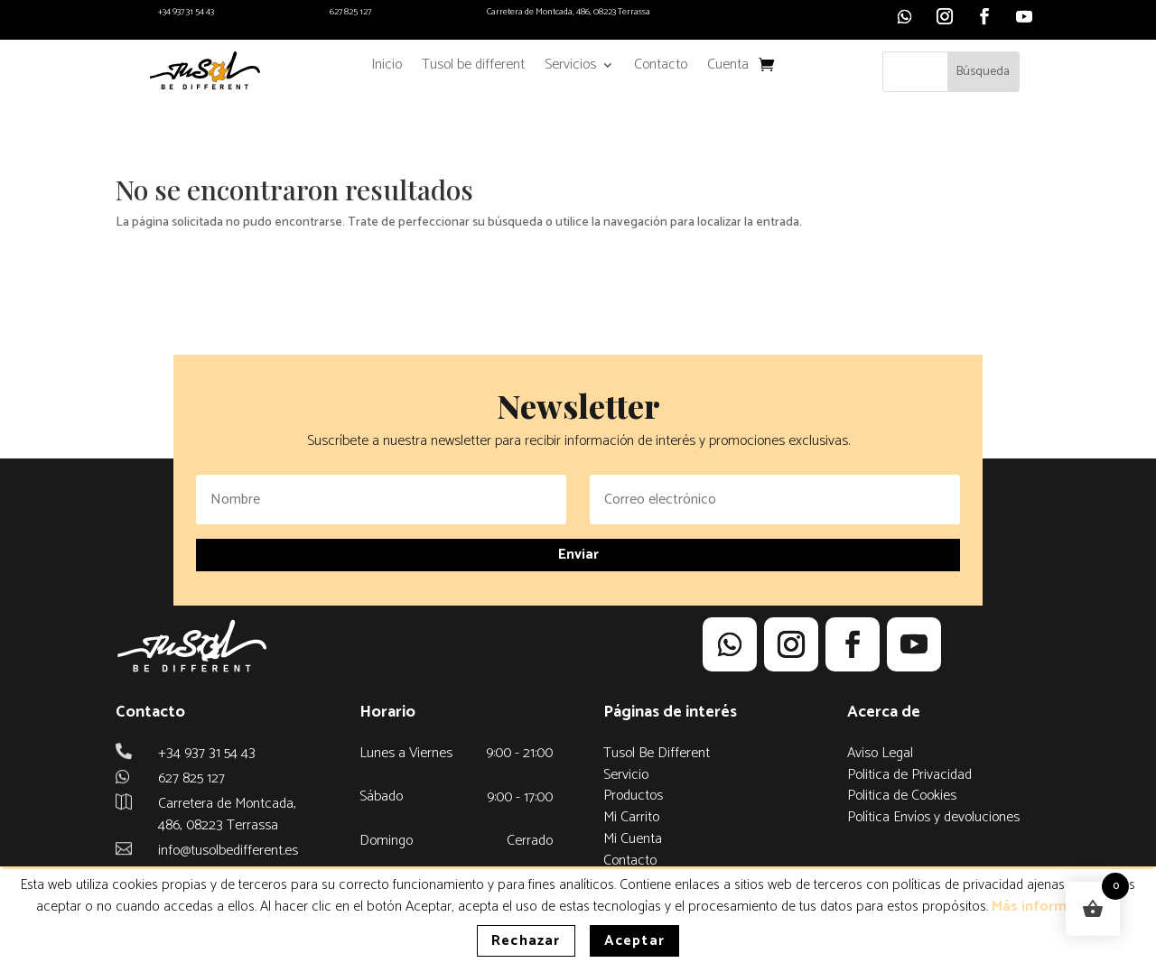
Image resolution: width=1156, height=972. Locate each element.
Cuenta (728, 68)
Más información (1047, 906)
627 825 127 (350, 12)
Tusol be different (473, 68)
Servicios (570, 68)
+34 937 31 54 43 (186, 12)
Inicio (386, 68)
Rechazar (526, 941)
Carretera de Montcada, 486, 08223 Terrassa (568, 12)
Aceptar (634, 941)
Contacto (660, 68)
